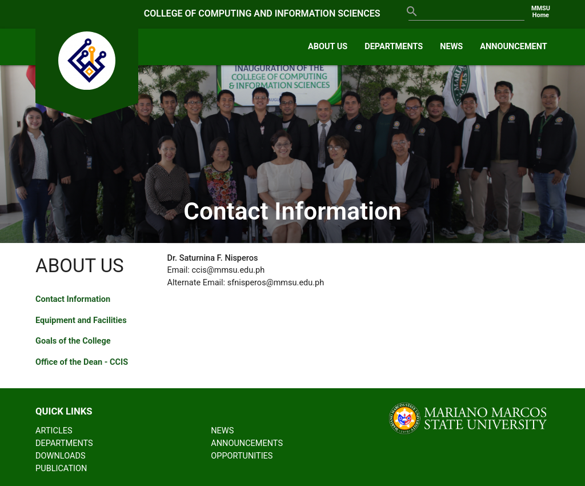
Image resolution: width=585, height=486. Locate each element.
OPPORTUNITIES (242, 456)
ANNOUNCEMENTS (247, 443)
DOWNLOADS (60, 456)
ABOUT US (327, 46)
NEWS (451, 46)
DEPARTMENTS (393, 46)
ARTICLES (54, 431)
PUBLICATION (61, 468)
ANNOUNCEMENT (513, 46)
